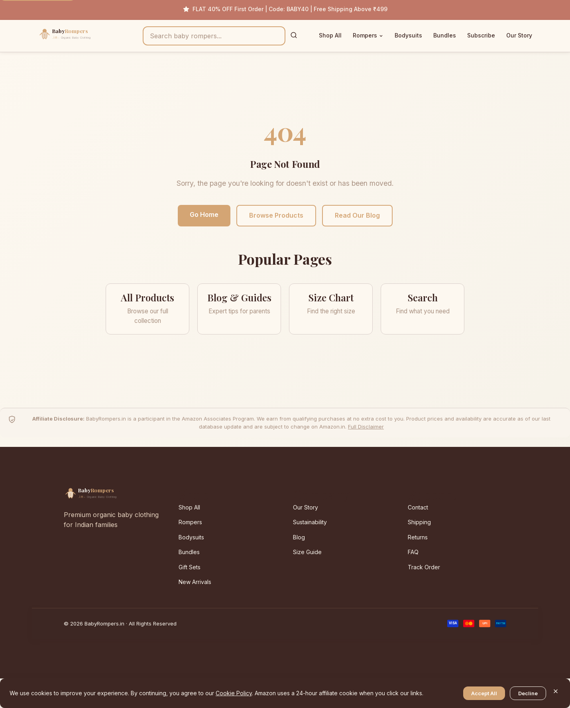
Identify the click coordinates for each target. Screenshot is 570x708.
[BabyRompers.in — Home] (82, 36)
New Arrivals (195, 581)
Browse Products (276, 215)
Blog (299, 537)
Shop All (330, 35)
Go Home (204, 214)
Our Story (519, 35)
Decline (528, 693)
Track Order (424, 567)
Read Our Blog (357, 215)
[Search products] (214, 35)
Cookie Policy (234, 693)
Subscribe (481, 35)
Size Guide (307, 552)
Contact (418, 507)
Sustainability (310, 522)
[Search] (293, 35)
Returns (418, 537)
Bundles (444, 35)
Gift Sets (189, 567)
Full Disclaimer (366, 426)
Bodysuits (408, 35)
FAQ (413, 552)
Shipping (419, 522)
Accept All (484, 693)
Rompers (368, 35)
